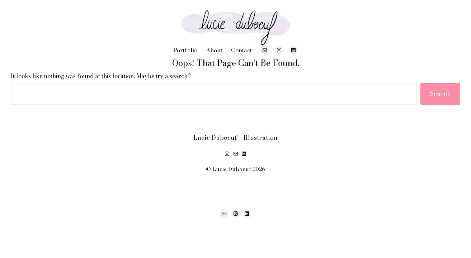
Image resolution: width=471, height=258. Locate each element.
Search (440, 94)
